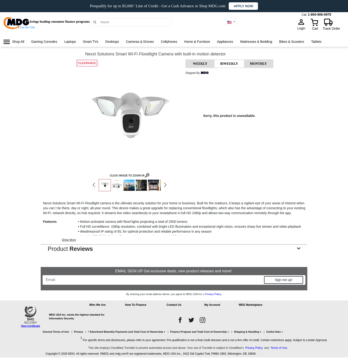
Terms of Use (279, 348)
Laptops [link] (70, 41)
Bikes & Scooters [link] (291, 41)
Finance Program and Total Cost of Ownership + (199, 331)
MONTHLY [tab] (258, 63)
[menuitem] (14, 41)
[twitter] (191, 320)
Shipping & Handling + (247, 331)
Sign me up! (283, 280)
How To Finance (135, 304)
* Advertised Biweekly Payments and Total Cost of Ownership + (126, 331)
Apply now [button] (243, 6)
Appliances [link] (225, 41)
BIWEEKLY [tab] (229, 63)
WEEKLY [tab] (200, 63)
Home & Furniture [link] (197, 41)
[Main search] (95, 21)
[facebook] (180, 320)
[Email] (153, 280)
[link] (14, 41)
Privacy (78, 331)
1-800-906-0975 (319, 14)
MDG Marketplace (250, 304)
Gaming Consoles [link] (44, 41)
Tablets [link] (316, 41)
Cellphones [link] (169, 41)
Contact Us (174, 304)
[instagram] (202, 320)
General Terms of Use (56, 331)
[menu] (174, 46)
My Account (212, 304)
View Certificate (30, 325)
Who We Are (97, 304)
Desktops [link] (112, 41)
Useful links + (274, 331)
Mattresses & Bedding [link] (256, 41)
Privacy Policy (213, 294)
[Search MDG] (132, 22)
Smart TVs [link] (90, 41)
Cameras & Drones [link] (140, 41)
